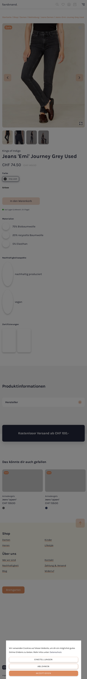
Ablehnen (43, 666)
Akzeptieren (43, 673)
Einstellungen (43, 659)
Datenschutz (56, 652)
